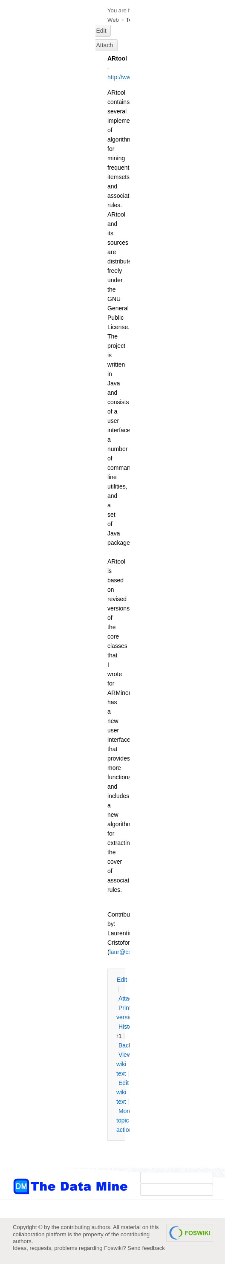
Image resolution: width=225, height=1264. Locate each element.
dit (122, 979)
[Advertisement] (47, 172)
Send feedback (146, 1248)
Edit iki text (122, 1092)
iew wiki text (123, 1064)
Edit (101, 30)
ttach (127, 998)
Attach (104, 45)
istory (127, 1026)
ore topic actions (125, 1120)
